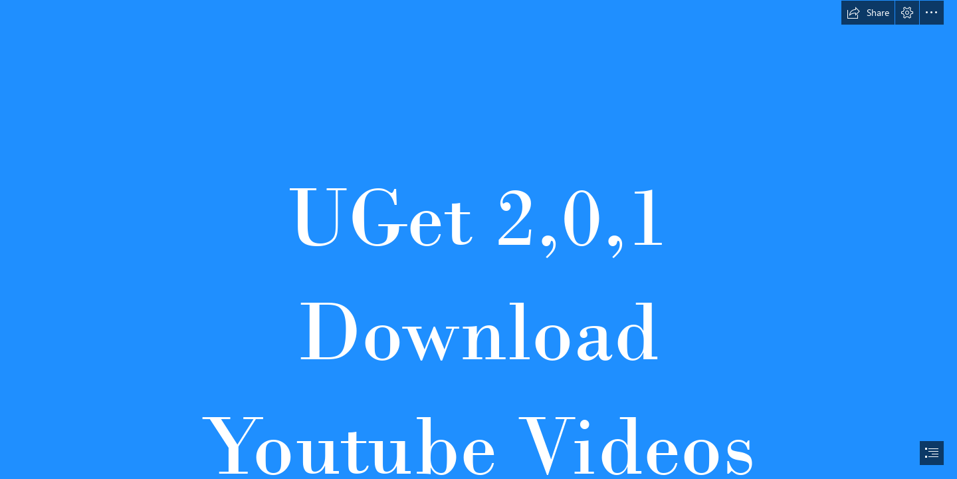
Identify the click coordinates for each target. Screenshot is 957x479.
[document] (478, 239)
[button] (868, 13)
